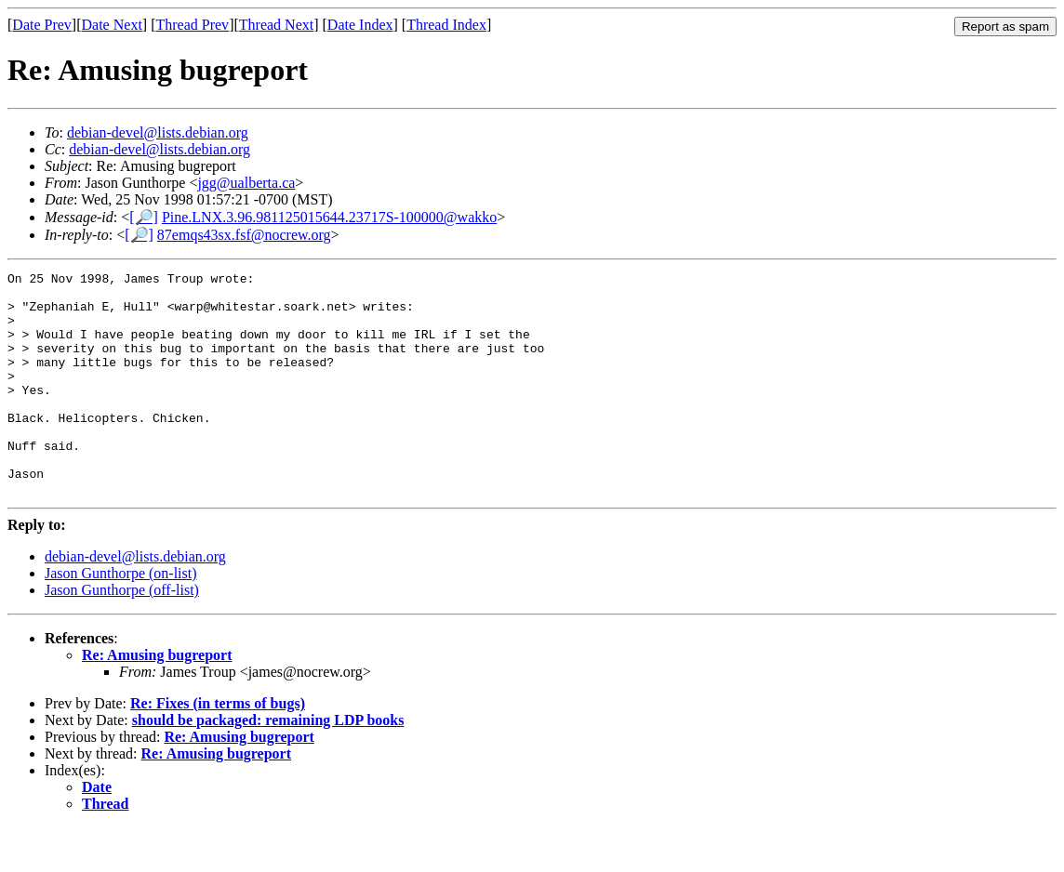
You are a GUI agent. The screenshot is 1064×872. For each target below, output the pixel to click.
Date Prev (42, 25)
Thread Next (276, 25)
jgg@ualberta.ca (246, 183)
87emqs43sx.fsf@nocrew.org (244, 235)
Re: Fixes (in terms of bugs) (217, 748)
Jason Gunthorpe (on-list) (121, 618)
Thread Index (446, 25)
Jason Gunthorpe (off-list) (122, 634)
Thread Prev (192, 25)
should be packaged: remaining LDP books (268, 765)
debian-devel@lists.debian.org (157, 132)
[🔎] (143, 217)
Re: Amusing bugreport (157, 699)
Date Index (360, 25)
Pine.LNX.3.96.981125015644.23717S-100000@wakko (329, 217)
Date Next (112, 25)
